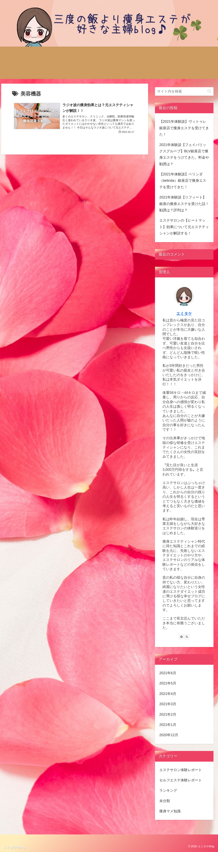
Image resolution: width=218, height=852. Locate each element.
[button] (209, 91)
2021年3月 (167, 704)
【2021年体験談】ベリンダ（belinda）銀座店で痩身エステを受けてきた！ (182, 180)
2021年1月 (167, 725)
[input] (184, 91)
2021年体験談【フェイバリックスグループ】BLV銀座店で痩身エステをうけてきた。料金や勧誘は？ (184, 154)
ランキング (168, 790)
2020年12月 (168, 735)
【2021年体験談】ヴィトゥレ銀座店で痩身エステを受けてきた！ (184, 128)
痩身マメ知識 (170, 811)
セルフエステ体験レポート (180, 780)
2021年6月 (167, 673)
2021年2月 (167, 714)
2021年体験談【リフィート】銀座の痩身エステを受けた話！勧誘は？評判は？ (184, 203)
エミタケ (184, 313)
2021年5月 (167, 683)
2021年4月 (167, 694)
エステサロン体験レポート (180, 770)
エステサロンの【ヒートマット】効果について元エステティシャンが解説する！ (184, 226)
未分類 (164, 801)
